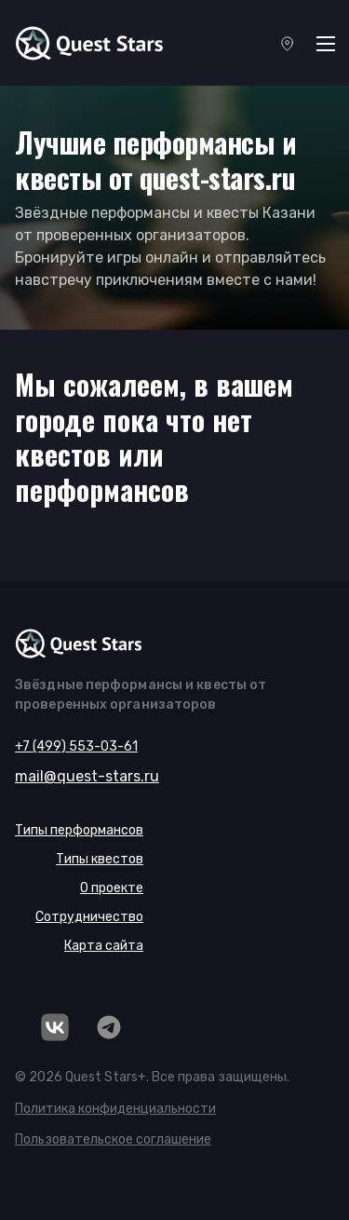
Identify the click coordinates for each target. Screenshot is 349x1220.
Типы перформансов (79, 830)
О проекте (111, 888)
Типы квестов (99, 859)
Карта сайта (103, 946)
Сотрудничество (89, 917)
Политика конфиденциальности (115, 1109)
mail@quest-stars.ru (87, 776)
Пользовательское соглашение (113, 1139)
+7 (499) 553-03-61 (76, 746)
